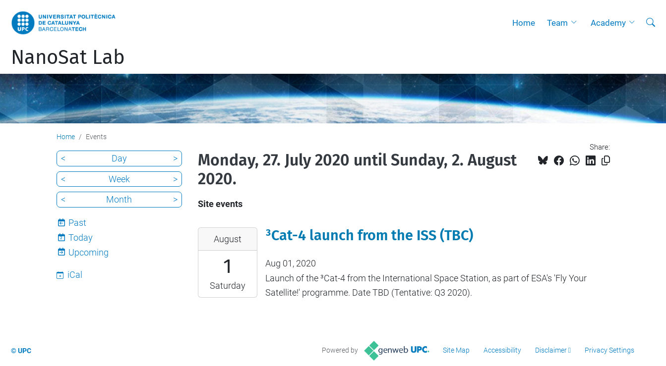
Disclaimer (551, 350)
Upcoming (88, 252)
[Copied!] (606, 160)
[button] (576, 23)
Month (119, 199)
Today (80, 237)
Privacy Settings (609, 350)
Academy (608, 23)
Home (523, 23)
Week (119, 179)
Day (119, 158)
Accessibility (502, 350)
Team (557, 23)
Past (77, 222)
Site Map (456, 350)
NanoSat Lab (68, 57)
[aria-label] (650, 22)
